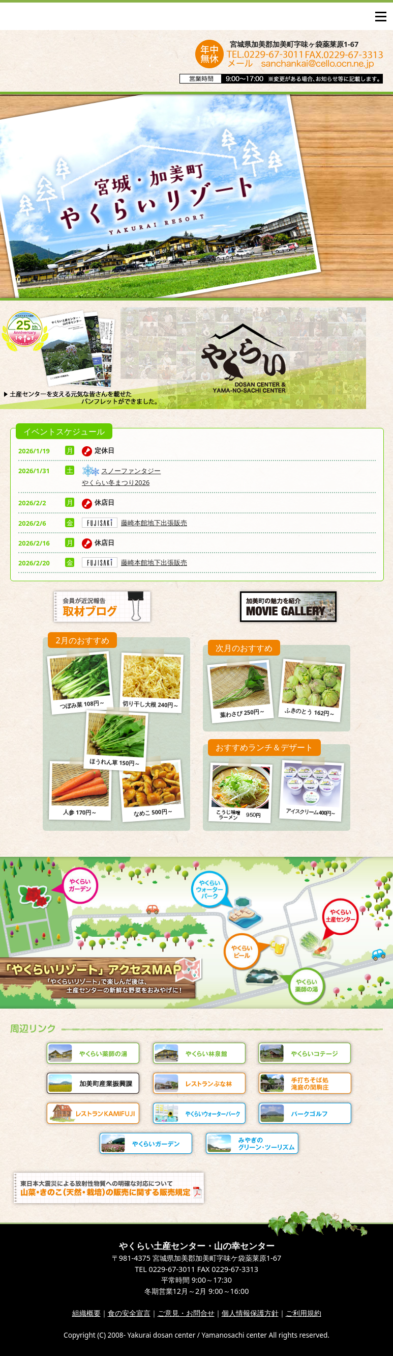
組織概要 (86, 1313)
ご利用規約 (303, 1313)
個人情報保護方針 (250, 1313)
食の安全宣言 (129, 1313)
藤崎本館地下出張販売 (134, 522)
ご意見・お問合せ (186, 1313)
